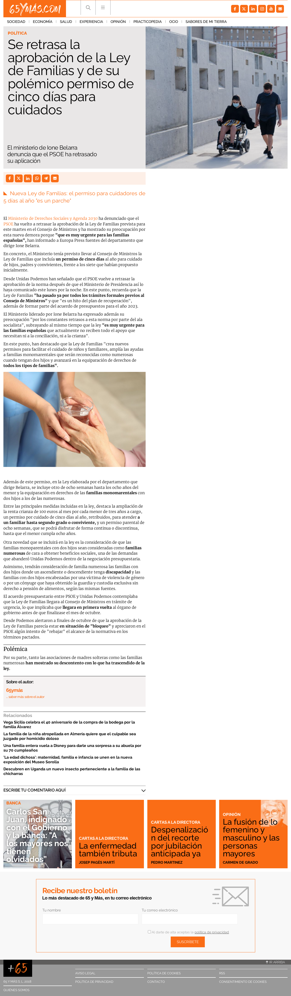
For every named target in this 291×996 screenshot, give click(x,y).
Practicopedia (147, 21)
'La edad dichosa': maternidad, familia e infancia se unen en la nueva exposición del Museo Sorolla (67, 759)
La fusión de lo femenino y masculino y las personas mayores (251, 837)
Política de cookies (164, 973)
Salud (66, 21)
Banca (13, 803)
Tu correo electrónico (160, 910)
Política (17, 33)
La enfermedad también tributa (108, 850)
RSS (222, 973)
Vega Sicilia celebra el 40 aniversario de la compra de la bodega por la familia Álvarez (69, 724)
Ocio (173, 21)
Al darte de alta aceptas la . (188, 932)
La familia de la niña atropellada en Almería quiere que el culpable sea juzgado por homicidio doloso (69, 736)
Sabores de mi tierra (206, 21)
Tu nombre (51, 910)
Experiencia (91, 21)
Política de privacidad (94, 982)
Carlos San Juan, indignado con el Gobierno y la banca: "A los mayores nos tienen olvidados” (37, 835)
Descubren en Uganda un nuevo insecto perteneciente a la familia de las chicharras (71, 771)
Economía (42, 21)
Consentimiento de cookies (243, 982)
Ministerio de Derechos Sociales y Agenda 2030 (53, 218)
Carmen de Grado (240, 862)
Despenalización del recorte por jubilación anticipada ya (179, 841)
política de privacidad (212, 932)
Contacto (156, 982)
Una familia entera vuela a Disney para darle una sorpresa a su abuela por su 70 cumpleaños (72, 748)
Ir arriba (275, 962)
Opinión (118, 21)
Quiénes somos (16, 990)
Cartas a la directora (103, 838)
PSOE (8, 224)
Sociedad (16, 21)
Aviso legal (85, 973)
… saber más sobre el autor (25, 697)
